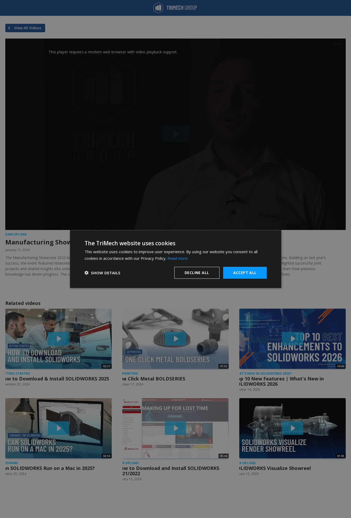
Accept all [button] (245, 272)
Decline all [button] (197, 272)
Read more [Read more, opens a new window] (177, 258)
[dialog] (175, 259)
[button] (102, 273)
